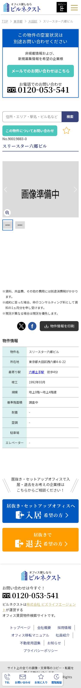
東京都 (18, 21)
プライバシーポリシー (40, 650)
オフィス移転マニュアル (30, 635)
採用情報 (64, 627)
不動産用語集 (30, 642)
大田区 (32, 21)
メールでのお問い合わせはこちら (40, 71)
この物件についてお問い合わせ (30, 130)
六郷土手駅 (36, 372)
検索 (70, 116)
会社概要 (44, 627)
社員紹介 (63, 635)
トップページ (20, 627)
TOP (5, 21)
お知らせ (54, 642)
